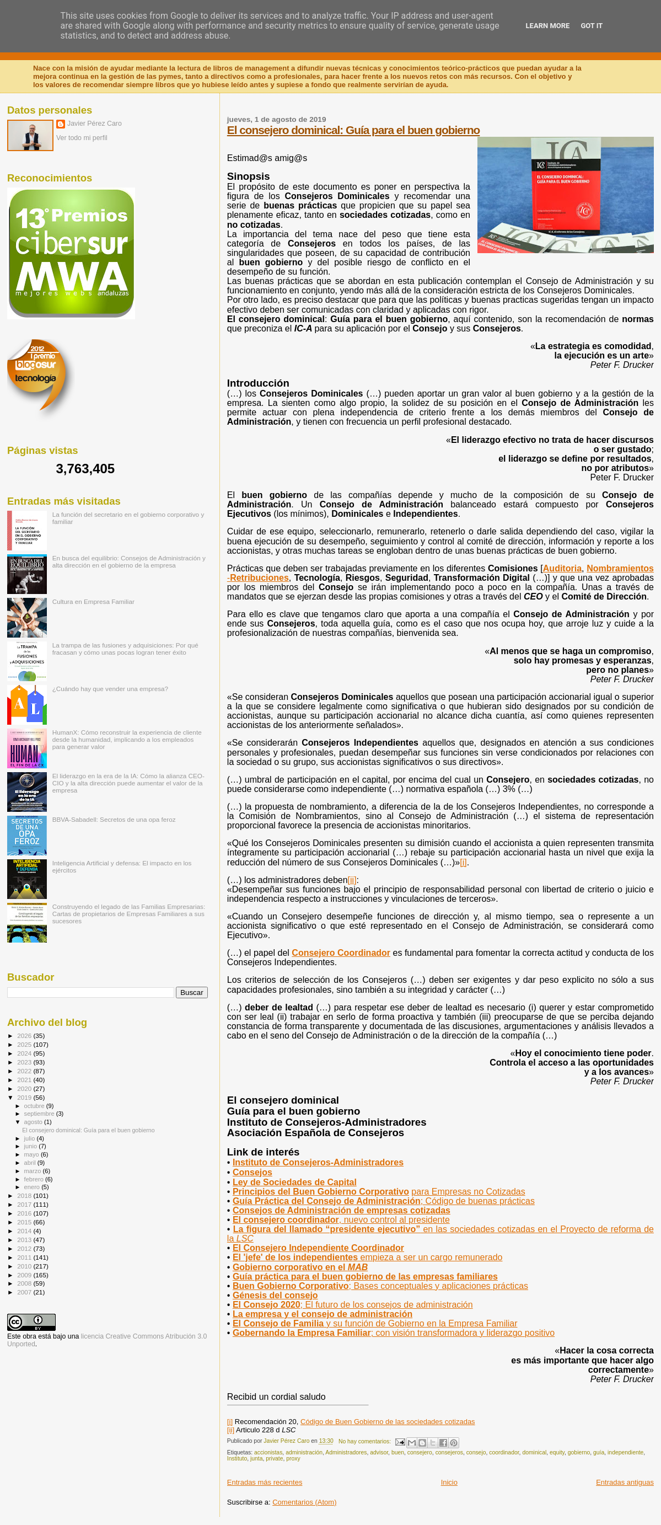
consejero (419, 1452)
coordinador (504, 1452)
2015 (25, 1222)
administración (304, 1452)
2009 (25, 1274)
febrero (34, 1179)
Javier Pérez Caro (94, 123)
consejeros (449, 1452)
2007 (25, 1292)
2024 (25, 1053)
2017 (25, 1204)
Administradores (346, 1452)
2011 (25, 1257)
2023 (25, 1062)
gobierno (579, 1452)
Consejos (252, 1172)
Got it (592, 26)
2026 (25, 1035)
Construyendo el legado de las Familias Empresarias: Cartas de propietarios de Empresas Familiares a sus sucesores (128, 913)
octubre (35, 1106)
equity (557, 1452)
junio (31, 1146)
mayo (32, 1154)
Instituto (237, 1459)
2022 (25, 1070)
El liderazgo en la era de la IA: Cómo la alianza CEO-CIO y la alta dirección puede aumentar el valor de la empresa (128, 783)
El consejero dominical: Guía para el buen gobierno (353, 130)
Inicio (449, 1482)
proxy (293, 1459)
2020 (25, 1088)
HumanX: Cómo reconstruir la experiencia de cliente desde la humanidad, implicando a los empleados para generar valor (127, 739)
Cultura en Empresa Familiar (93, 601)
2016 (25, 1213)
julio (30, 1138)
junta (256, 1459)
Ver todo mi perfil (82, 138)
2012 (25, 1248)
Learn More (548, 26)
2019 (25, 1097)
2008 (25, 1283)
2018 (25, 1195)
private (274, 1459)
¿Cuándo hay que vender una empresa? (110, 688)
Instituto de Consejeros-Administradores (318, 1162)
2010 (25, 1266)
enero (33, 1187)
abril (30, 1162)
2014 (25, 1230)
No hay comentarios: (365, 1441)
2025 (25, 1044)
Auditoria (562, 568)
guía (598, 1452)
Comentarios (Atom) (304, 1502)
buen (397, 1452)
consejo (476, 1452)
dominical (534, 1452)
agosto (34, 1122)
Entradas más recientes (265, 1482)
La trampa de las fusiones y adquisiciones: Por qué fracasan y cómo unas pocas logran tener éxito (125, 648)
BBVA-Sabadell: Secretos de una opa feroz (114, 819)
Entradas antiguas (625, 1482)
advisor (379, 1452)
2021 (25, 1079)
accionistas (268, 1452)
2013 (25, 1239)
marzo (33, 1171)
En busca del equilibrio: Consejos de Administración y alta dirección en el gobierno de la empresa (129, 561)
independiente (625, 1452)
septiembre (40, 1113)
